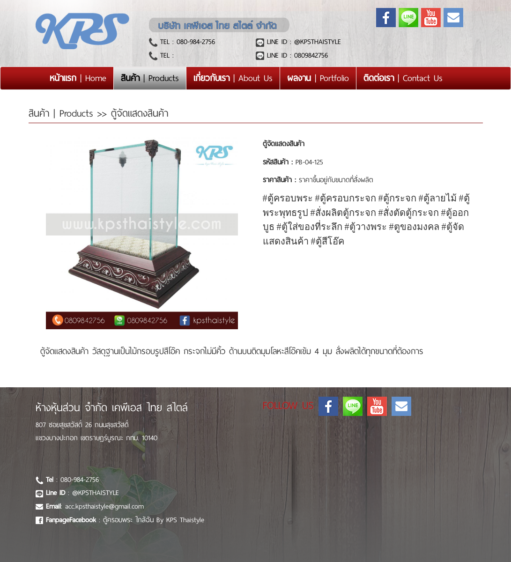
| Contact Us (403, 78)
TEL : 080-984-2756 (186, 42)
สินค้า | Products (63, 113)
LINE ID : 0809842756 (296, 55)
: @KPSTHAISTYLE (82, 493)
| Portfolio (318, 78)
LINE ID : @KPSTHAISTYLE (302, 42)
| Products (150, 78)
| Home (81, 78)
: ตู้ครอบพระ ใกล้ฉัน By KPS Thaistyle (125, 520)
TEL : (165, 55)
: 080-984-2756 (72, 479)
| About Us (233, 78)
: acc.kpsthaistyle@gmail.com (95, 506)
